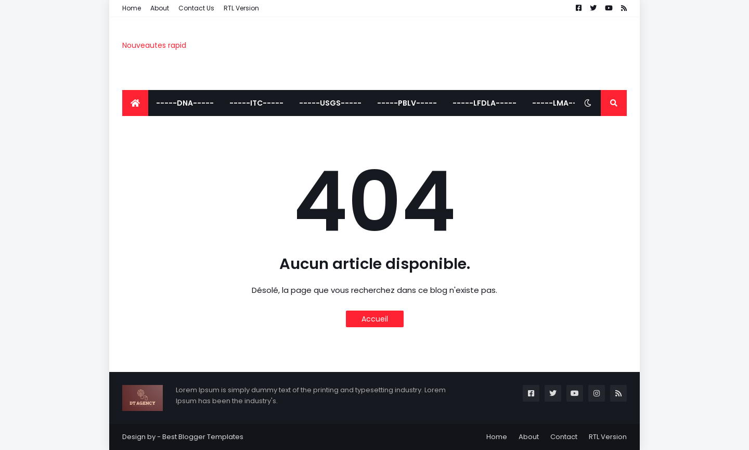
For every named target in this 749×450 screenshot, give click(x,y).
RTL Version (241, 8)
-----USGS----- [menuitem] (330, 103)
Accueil (374, 319)
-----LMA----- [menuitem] (560, 103)
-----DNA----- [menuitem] (185, 103)
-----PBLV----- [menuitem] (407, 103)
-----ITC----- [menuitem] (256, 103)
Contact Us (196, 8)
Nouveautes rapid (154, 45)
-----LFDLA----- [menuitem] (484, 103)
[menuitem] (135, 103)
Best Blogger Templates (202, 437)
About (159, 8)
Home (131, 8)
